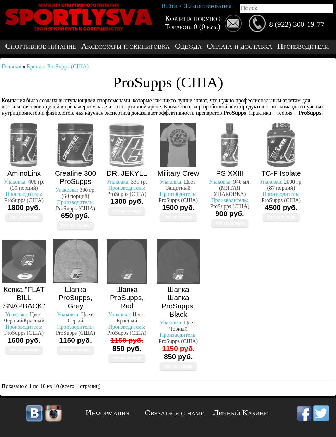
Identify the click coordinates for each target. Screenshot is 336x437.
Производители (303, 46)
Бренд (34, 66)
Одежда (188, 46)
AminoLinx (24, 173)
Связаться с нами (175, 412)
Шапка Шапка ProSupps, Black (178, 301)
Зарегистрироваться (207, 6)
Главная (11, 66)
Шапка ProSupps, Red (127, 297)
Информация (108, 412)
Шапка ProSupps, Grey (75, 297)
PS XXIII (229, 173)
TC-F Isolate (281, 173)
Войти (169, 6)
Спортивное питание (40, 46)
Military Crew (178, 173)
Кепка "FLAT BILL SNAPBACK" (24, 297)
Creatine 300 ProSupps (75, 177)
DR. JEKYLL (127, 173)
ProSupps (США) (68, 66)
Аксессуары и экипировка (125, 46)
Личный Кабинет (242, 412)
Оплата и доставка (239, 46)
